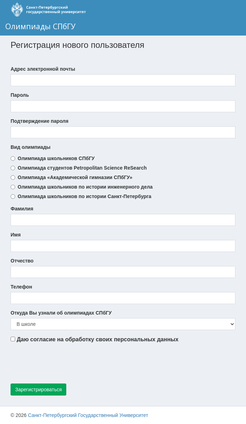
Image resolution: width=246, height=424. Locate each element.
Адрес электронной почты (43, 69)
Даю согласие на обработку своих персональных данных (94, 339)
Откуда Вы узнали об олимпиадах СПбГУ (61, 313)
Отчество (22, 261)
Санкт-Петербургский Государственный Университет (88, 415)
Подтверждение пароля (39, 121)
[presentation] (64, 364)
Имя (16, 235)
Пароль (20, 95)
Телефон (21, 287)
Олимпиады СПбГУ (40, 26)
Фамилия (22, 208)
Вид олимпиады (30, 147)
